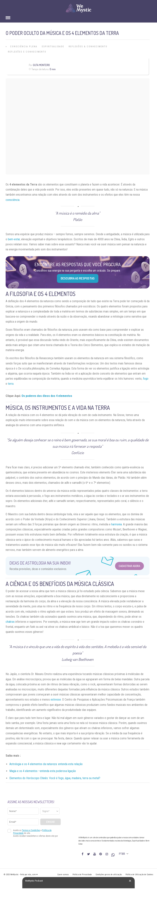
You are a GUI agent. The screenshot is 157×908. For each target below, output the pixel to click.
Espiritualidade (53, 46)
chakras (10, 621)
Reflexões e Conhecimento (27, 51)
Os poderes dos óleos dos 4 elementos (47, 396)
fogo (145, 378)
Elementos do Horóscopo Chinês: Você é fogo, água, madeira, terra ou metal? (54, 778)
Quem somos (63, 874)
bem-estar (14, 239)
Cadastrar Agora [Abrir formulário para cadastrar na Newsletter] (129, 566)
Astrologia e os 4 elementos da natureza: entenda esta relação (46, 764)
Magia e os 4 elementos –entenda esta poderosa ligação (42, 771)
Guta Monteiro (41, 65)
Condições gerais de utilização (109, 874)
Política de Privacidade (82, 874)
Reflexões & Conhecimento (88, 46)
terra (10, 383)
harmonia (116, 524)
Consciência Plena (23, 46)
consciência (12, 200)
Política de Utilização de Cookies (139, 874)
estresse (56, 699)
